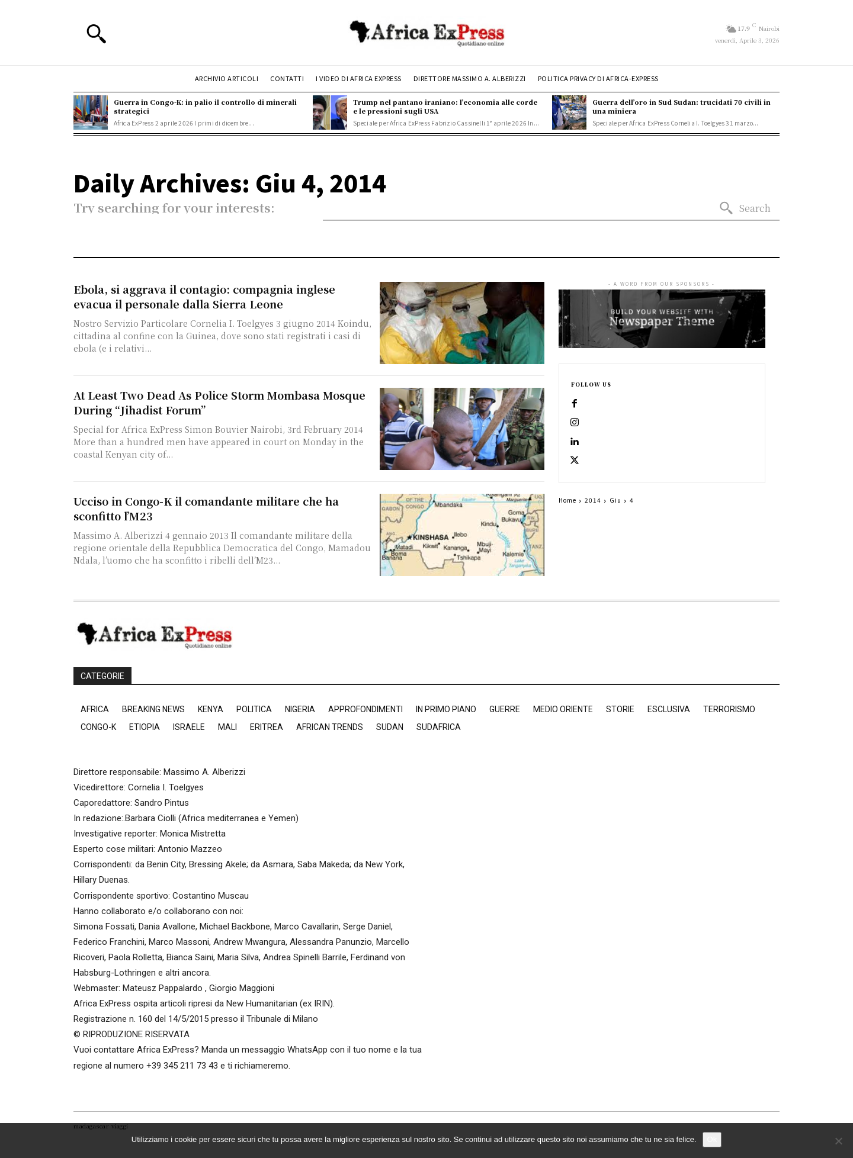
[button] (95, 33)
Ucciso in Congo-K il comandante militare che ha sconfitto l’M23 (206, 508)
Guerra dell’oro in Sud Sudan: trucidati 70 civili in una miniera (681, 106)
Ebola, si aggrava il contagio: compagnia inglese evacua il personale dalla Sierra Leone (204, 296)
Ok (712, 1139)
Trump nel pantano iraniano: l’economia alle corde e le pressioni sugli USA (445, 106)
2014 (593, 500)
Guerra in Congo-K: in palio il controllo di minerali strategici (205, 106)
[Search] (745, 208)
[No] (838, 1141)
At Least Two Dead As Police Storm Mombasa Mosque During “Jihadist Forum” (219, 402)
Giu (615, 500)
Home (567, 500)
